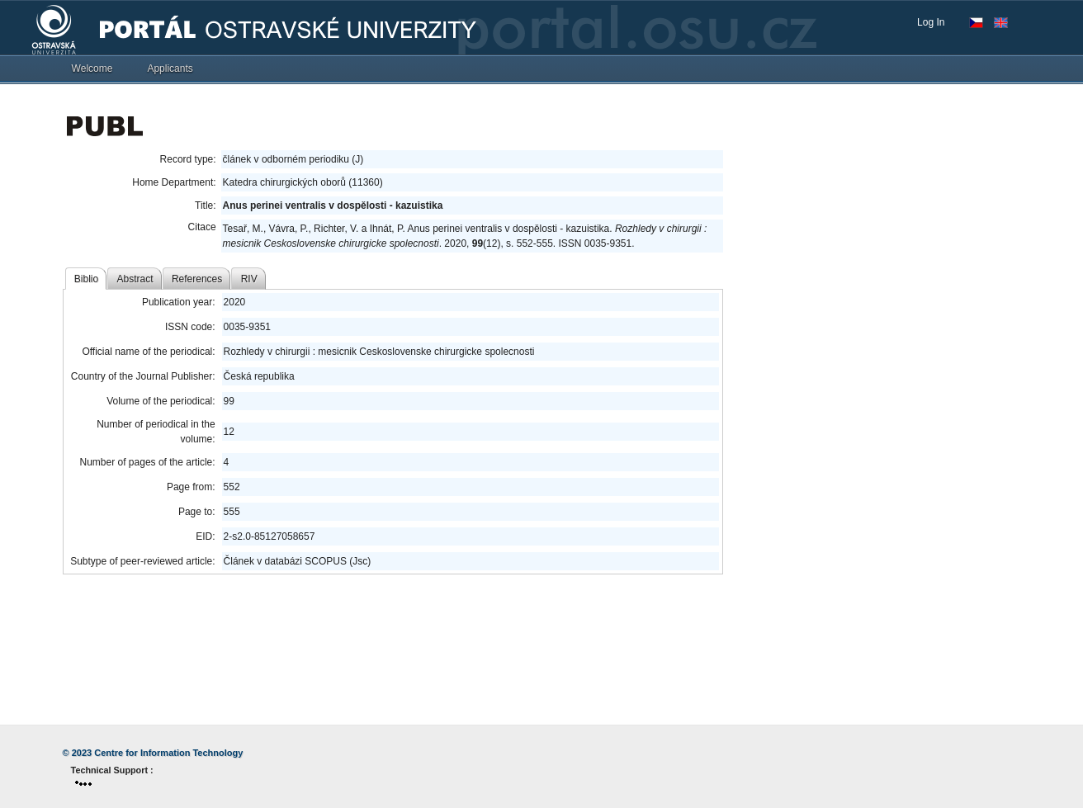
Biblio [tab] (86, 279)
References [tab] (197, 279)
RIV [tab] (249, 279)
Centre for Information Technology (168, 753)
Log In (930, 22)
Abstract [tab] (135, 279)
